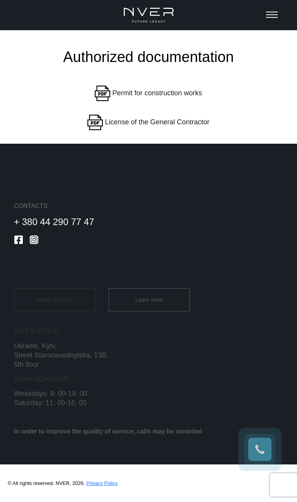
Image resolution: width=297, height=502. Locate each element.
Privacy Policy (102, 483)
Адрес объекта (54, 305)
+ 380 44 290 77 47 (54, 222)
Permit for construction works (148, 93)
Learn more (149, 305)
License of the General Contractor (148, 122)
